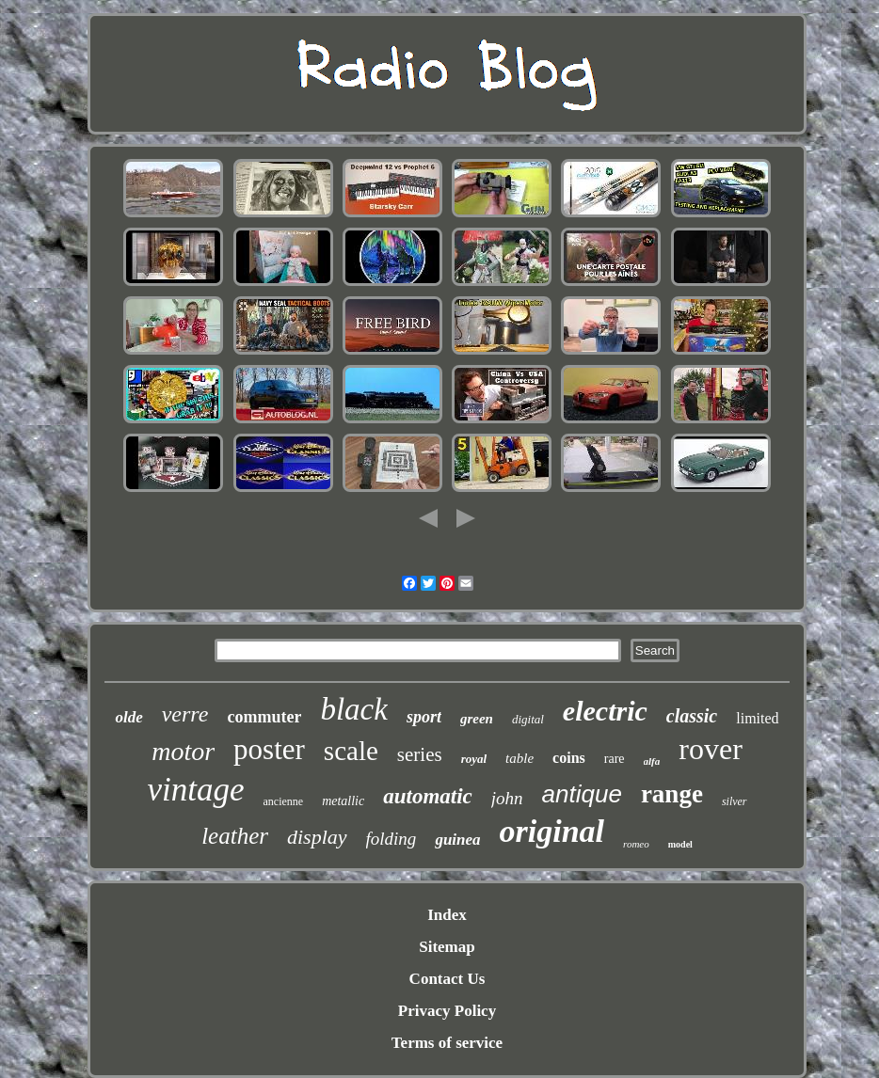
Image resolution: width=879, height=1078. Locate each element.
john (507, 798)
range (672, 794)
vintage (195, 789)
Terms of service (447, 1043)
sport (424, 716)
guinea (457, 839)
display (317, 836)
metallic (343, 801)
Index (447, 915)
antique (582, 794)
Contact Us (447, 979)
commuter (264, 716)
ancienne (283, 801)
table (519, 758)
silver (734, 801)
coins (568, 758)
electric (605, 710)
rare (614, 759)
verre (185, 714)
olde (128, 717)
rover (711, 749)
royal (474, 759)
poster (269, 749)
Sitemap (447, 947)
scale (351, 751)
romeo (636, 843)
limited (757, 718)
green (476, 718)
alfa (652, 761)
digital (528, 719)
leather (234, 835)
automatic (427, 796)
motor (183, 751)
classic (691, 715)
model (680, 844)
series (419, 754)
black (353, 709)
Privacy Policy (447, 1011)
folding (391, 838)
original (552, 831)
